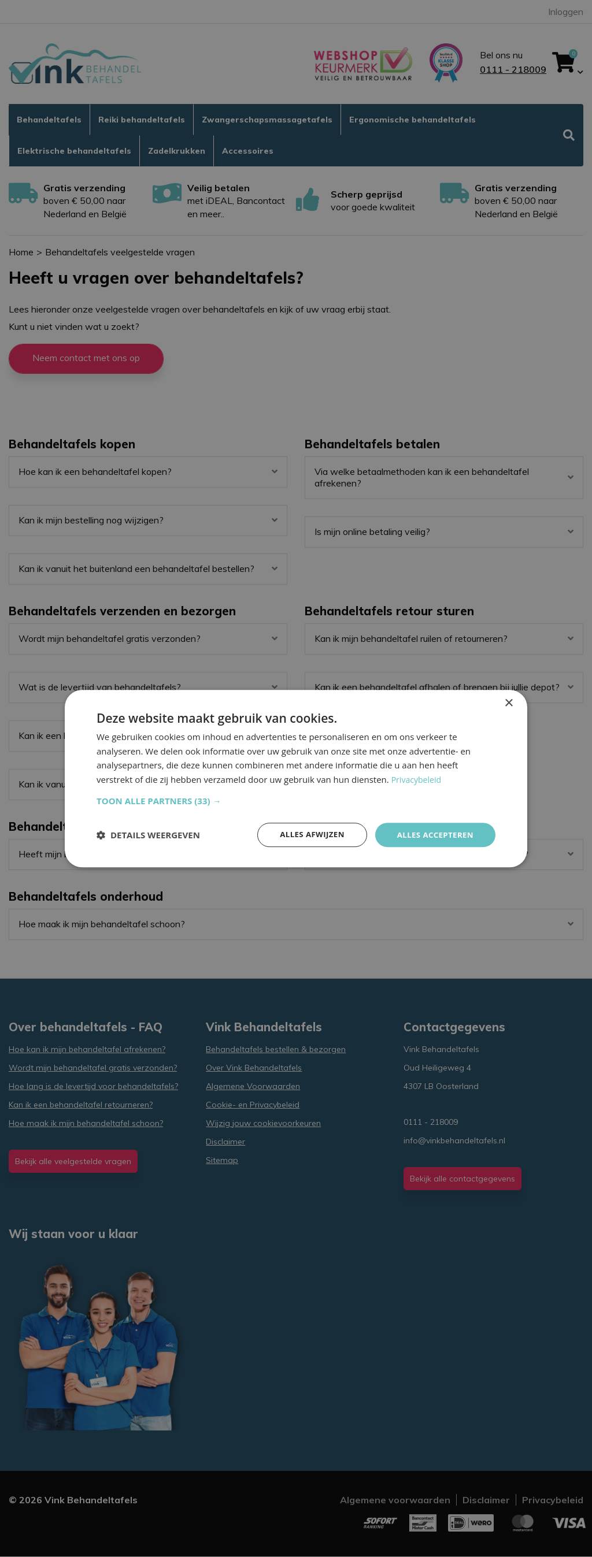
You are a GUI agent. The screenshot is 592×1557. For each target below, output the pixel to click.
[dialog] (296, 778)
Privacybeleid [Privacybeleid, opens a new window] (418, 779)
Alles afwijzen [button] (306, 834)
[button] (296, 800)
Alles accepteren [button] (433, 834)
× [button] (508, 702)
